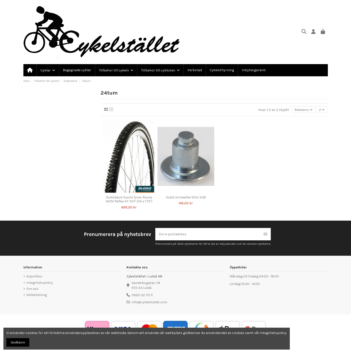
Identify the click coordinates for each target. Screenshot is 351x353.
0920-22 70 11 (142, 295)
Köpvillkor (34, 276)
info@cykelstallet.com (149, 302)
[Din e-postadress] (208, 234)
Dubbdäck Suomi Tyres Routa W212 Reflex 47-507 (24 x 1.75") (129, 199)
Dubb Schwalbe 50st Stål (186, 197)
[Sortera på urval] (303, 109)
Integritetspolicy (39, 283)
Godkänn (18, 342)
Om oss (32, 289)
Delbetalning (36, 295)
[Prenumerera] (265, 234)
